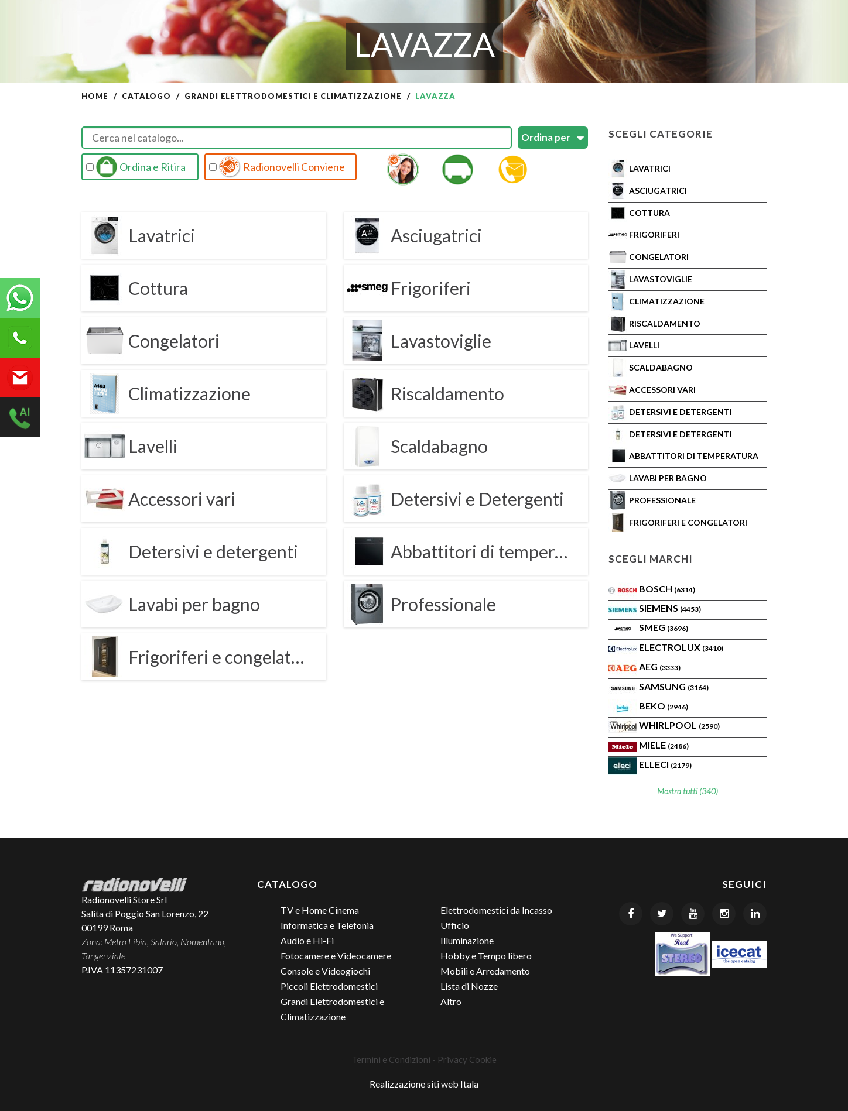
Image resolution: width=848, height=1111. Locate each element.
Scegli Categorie (660, 134)
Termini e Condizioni (391, 1059)
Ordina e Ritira (136, 167)
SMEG (663, 627)
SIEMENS (670, 607)
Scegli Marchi (650, 559)
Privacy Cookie (467, 1059)
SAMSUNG (674, 686)
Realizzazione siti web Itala (424, 1083)
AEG (660, 666)
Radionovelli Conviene (277, 167)
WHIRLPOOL (679, 725)
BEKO (663, 705)
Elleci (665, 764)
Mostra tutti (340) (687, 791)
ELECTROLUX (681, 647)
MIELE (664, 744)
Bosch (667, 588)
